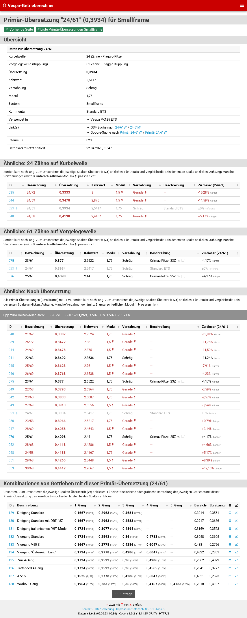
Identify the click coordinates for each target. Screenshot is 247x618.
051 (11, 460)
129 (11, 513)
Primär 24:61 (154, 132)
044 (11, 200)
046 (11, 374)
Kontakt (86, 609)
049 (11, 389)
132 (11, 537)
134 (11, 552)
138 (11, 584)
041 (11, 358)
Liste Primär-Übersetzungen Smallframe (69, 29)
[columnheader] (16, 185)
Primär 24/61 (129, 132)
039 (11, 342)
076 (11, 276)
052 (11, 445)
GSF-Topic (156, 609)
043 (11, 405)
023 (13, 208)
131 (11, 529)
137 (11, 576)
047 (11, 429)
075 (11, 261)
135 (11, 560)
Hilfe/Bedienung (104, 609)
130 (11, 521)
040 (11, 334)
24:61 (134, 127)
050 (11, 421)
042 (11, 397)
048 (11, 216)
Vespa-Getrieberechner (28, 5)
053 (11, 468)
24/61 (119, 127)
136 (11, 568)
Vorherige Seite (19, 29)
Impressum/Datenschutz (131, 609)
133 (11, 545)
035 (11, 192)
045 (11, 366)
